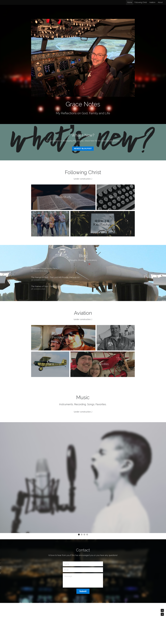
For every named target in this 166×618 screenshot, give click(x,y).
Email (66, 570)
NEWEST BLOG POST (83, 149)
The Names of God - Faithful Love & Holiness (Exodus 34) (56, 286)
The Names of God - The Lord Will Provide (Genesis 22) (55, 277)
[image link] (83, 57)
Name (66, 564)
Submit (82, 591)
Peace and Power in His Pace (44, 268)
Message (68, 576)
